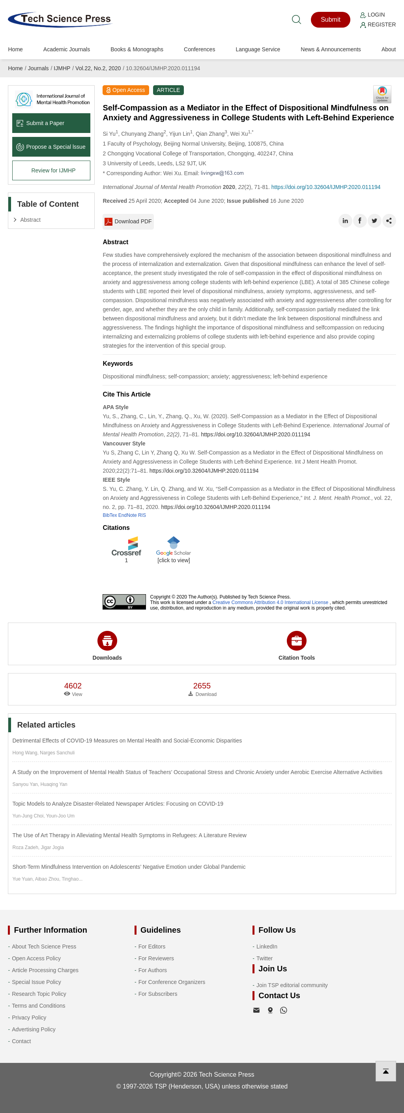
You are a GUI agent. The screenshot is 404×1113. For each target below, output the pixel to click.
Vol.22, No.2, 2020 (98, 68)
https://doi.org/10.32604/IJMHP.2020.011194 (326, 187)
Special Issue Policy (36, 982)
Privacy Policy (29, 1017)
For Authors (152, 970)
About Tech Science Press (44, 946)
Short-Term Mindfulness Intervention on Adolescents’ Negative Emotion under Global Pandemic (128, 867)
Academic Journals (66, 49)
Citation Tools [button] (297, 646)
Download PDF (128, 222)
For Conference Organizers (172, 982)
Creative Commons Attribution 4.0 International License (271, 602)
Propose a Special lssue (50, 147)
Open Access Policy (36, 958)
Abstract (30, 220)
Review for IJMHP (53, 170)
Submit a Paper (40, 123)
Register (378, 24)
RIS (142, 515)
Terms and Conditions (38, 1006)
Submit (330, 19)
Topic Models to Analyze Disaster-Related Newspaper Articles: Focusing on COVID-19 (117, 804)
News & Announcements (331, 49)
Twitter (264, 958)
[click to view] (173, 560)
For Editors (151, 946)
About (389, 49)
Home (15, 49)
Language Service (258, 49)
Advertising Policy (34, 1029)
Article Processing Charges (45, 970)
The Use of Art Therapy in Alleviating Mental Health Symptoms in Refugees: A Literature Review (129, 835)
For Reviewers (156, 958)
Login (372, 14)
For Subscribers (158, 994)
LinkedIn (266, 946)
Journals (38, 68)
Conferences (199, 49)
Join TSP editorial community (292, 985)
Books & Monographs (136, 49)
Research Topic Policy (39, 994)
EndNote (127, 515)
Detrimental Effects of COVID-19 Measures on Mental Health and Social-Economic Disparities (127, 740)
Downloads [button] (107, 646)
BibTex (110, 515)
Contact (21, 1041)
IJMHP (62, 68)
